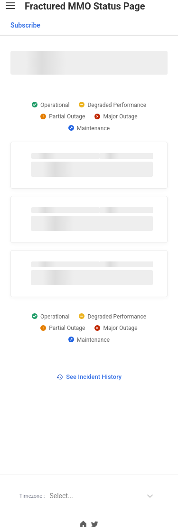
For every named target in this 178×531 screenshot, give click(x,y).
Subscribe (25, 25)
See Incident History (89, 376)
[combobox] (25, 25)
